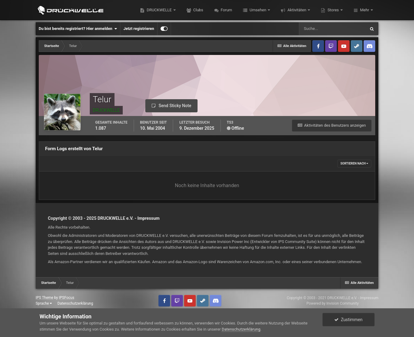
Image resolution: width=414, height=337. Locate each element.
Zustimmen (348, 319)
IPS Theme (44, 297)
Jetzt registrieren (138, 28)
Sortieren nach (354, 163)
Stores (333, 10)
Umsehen (258, 10)
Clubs (197, 10)
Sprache (44, 303)
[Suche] (332, 28)
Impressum (148, 218)
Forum (226, 10)
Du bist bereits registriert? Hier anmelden (78, 28)
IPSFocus (66, 297)
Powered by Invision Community (333, 303)
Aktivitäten (296, 10)
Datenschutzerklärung (75, 303)
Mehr (364, 10)
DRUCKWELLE (159, 10)
